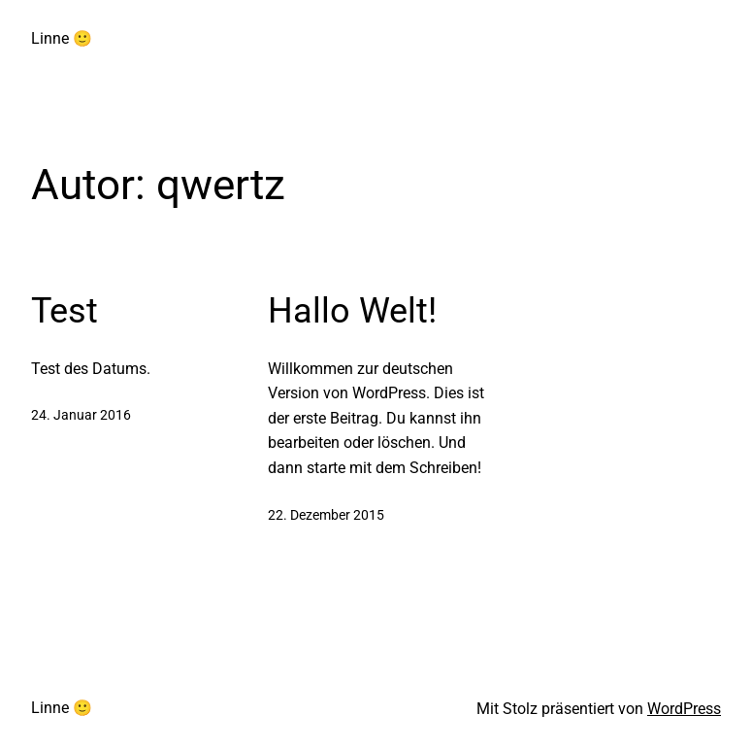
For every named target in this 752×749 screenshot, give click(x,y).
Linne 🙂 (61, 38)
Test (64, 310)
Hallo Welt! (352, 310)
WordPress (684, 708)
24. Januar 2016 (81, 415)
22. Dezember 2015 (326, 515)
